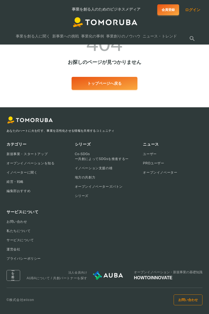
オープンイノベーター (160, 172)
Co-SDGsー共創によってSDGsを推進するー (102, 156)
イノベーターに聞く (22, 172)
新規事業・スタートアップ (27, 154)
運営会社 (13, 249)
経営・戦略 (15, 182)
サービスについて (20, 240)
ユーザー (149, 154)
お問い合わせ (17, 222)
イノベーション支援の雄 (94, 168)
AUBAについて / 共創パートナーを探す (57, 278)
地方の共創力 (85, 177)
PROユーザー (153, 163)
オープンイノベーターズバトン (99, 187)
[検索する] (192, 38)
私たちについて (18, 231)
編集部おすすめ (18, 191)
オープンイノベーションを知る (30, 163)
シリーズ (81, 196)
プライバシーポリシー (24, 258)
